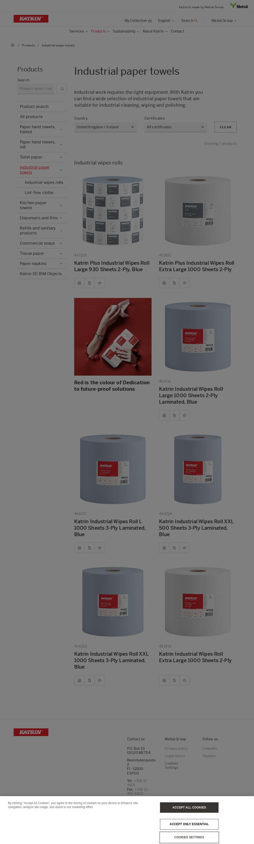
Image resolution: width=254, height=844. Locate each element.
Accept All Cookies (189, 813)
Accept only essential (189, 830)
